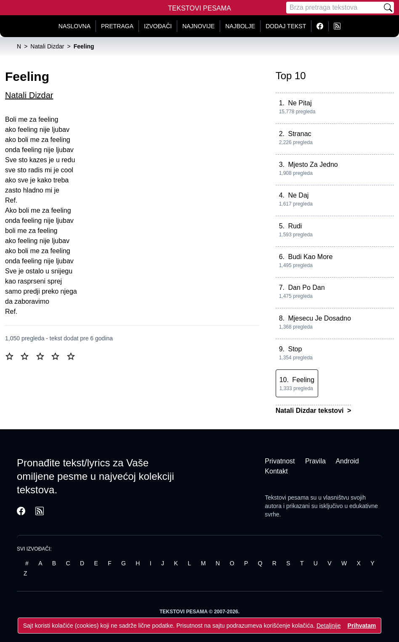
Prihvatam (362, 625)
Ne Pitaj (299, 103)
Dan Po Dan (306, 287)
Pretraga (117, 26)
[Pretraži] (388, 7)
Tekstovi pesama (287, 497)
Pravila (315, 461)
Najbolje (240, 26)
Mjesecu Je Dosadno (319, 318)
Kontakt (276, 471)
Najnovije (198, 26)
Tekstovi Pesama (199, 8)
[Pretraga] (334, 7)
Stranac (299, 133)
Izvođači (158, 26)
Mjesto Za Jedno (313, 164)
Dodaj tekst (286, 26)
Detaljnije (329, 625)
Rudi (295, 226)
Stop (295, 349)
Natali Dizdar (29, 95)
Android (347, 461)
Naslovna (74, 26)
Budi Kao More (310, 256)
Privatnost (280, 461)
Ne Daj (298, 195)
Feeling (303, 379)
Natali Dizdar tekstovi (311, 410)
